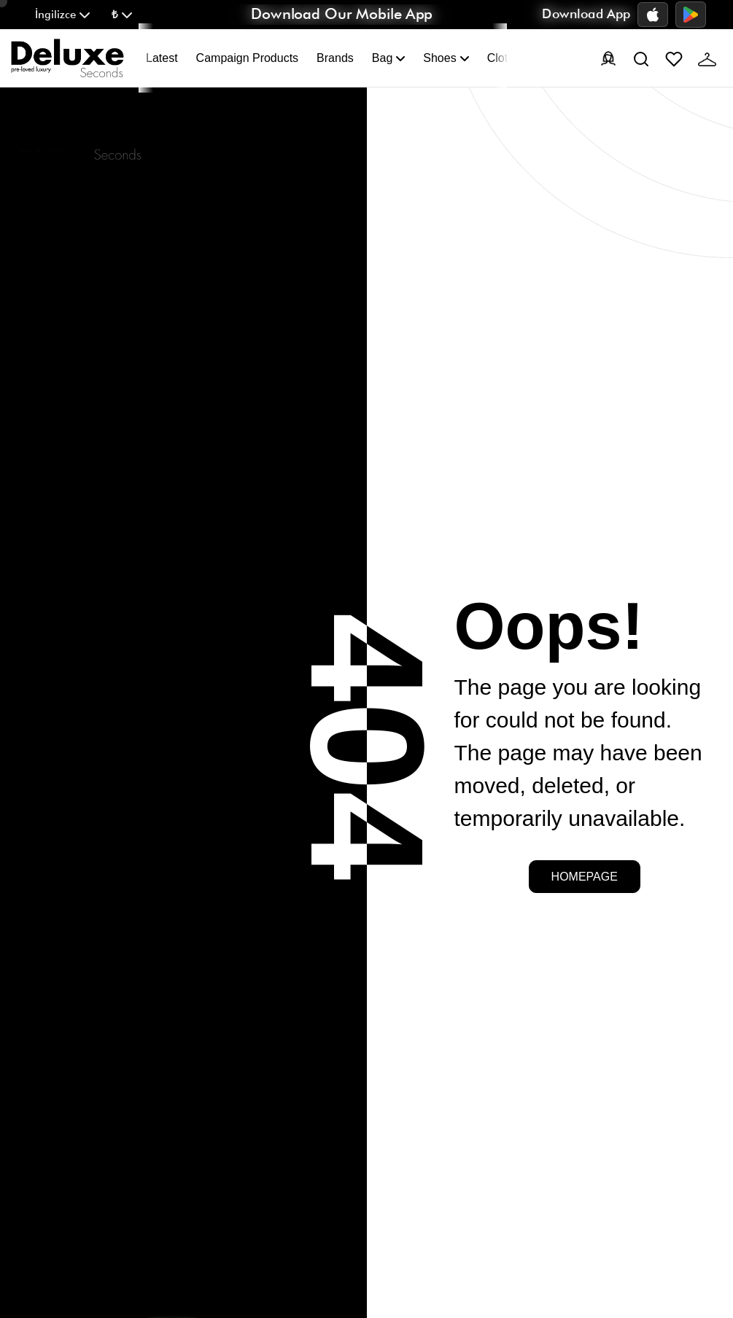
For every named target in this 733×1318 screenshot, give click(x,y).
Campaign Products (247, 58)
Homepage (584, 876)
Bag (388, 58)
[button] (62, 14)
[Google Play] (690, 14)
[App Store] (652, 14)
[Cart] (707, 58)
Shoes (445, 58)
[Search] (641, 58)
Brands (335, 58)
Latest (162, 58)
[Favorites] (674, 58)
